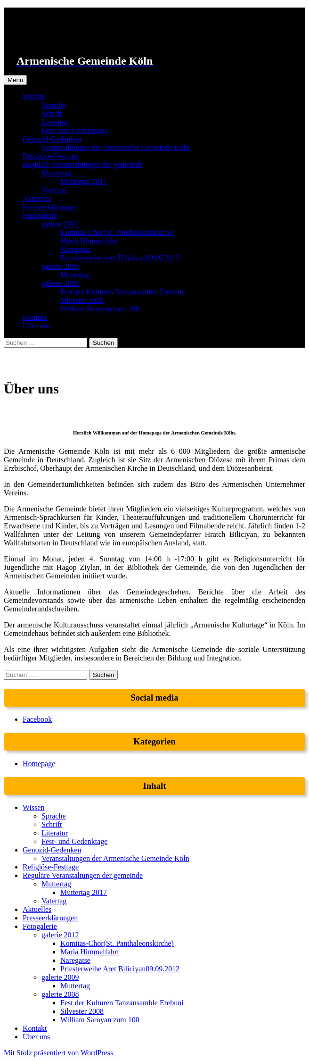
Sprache (53, 105)
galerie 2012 (60, 224)
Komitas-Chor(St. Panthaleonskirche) (117, 232)
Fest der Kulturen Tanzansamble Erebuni (122, 292)
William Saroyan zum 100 (99, 309)
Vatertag (53, 190)
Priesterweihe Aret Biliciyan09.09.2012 (119, 258)
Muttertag (56, 173)
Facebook (37, 719)
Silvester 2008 (82, 300)
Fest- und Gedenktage (74, 130)
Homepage (39, 764)
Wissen (33, 96)
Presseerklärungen (50, 207)
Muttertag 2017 (83, 181)
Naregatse (75, 249)
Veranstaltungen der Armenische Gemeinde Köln (115, 147)
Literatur (54, 122)
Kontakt (35, 317)
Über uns (36, 326)
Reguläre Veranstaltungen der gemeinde (83, 164)
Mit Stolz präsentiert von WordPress (58, 1053)
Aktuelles (37, 198)
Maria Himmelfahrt (89, 241)
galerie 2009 (60, 266)
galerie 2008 (60, 283)
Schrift (51, 113)
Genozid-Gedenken (52, 139)
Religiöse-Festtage (51, 156)
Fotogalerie (40, 215)
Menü (15, 80)
